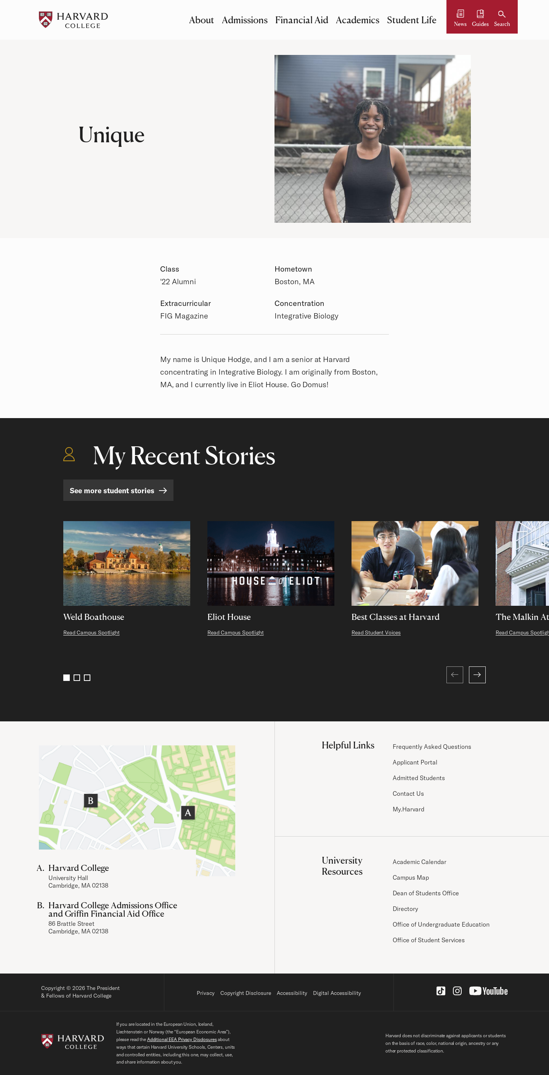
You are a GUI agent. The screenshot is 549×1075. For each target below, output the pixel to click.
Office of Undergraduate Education (441, 924)
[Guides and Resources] (480, 19)
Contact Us (408, 793)
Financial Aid (301, 20)
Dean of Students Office (426, 893)
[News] (460, 19)
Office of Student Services (429, 940)
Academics (357, 20)
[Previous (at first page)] (454, 674)
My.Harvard (408, 809)
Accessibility (292, 993)
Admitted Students (419, 778)
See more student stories (112, 490)
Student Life (412, 20)
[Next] (477, 674)
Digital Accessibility (337, 993)
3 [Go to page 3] (87, 677)
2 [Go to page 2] (77, 677)
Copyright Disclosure (245, 993)
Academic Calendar (419, 862)
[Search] (502, 19)
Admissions (245, 20)
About (201, 20)
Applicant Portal (415, 762)
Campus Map (411, 877)
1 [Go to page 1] (66, 677)
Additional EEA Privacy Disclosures (182, 1039)
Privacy (206, 993)
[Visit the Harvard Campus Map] (137, 810)
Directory (405, 908)
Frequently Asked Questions (432, 746)
